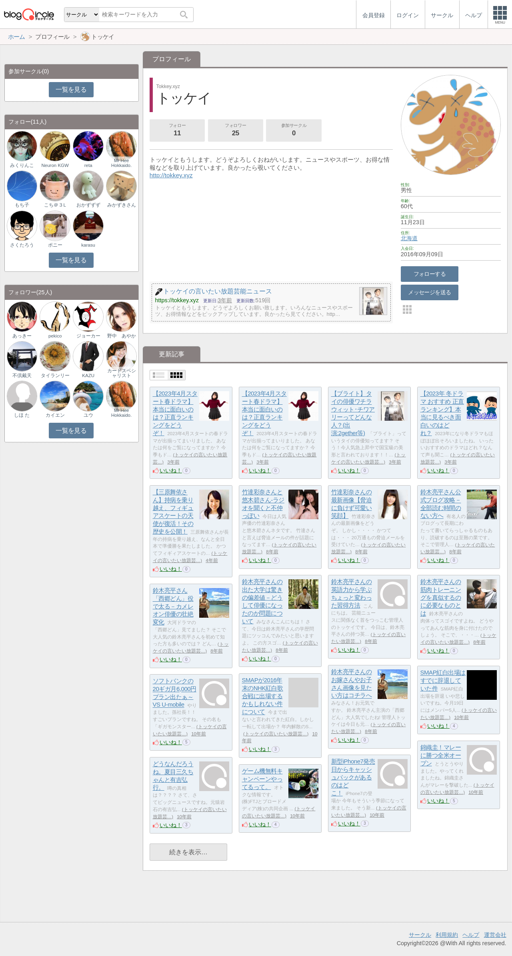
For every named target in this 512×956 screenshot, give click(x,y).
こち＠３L (55, 205)
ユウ (88, 415)
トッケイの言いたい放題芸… (276, 733)
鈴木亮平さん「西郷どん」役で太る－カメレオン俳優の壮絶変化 (173, 606)
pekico (55, 335)
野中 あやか (121, 335)
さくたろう (22, 245)
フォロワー (235, 130)
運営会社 (495, 935)
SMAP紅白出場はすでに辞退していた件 (443, 680)
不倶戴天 (22, 375)
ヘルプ (470, 935)
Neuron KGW (54, 165)
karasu (88, 245)
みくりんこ (22, 165)
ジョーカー (88, 335)
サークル (420, 935)
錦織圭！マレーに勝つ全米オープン (440, 755)
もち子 (22, 205)
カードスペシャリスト (121, 373)
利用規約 (447, 935)
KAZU (88, 375)
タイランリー (55, 375)
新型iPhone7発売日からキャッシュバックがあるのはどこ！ (353, 777)
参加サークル (294, 130)
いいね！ (171, 470)
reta (88, 165)
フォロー (177, 130)
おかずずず (88, 205)
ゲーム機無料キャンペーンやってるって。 (262, 779)
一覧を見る (71, 89)
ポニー (55, 245)
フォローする (430, 274)
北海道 (409, 238)
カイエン (55, 415)
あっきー (22, 335)
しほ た (22, 415)
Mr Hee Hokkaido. (121, 163)
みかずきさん (121, 205)
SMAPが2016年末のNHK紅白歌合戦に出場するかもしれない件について (262, 696)
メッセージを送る (429, 292)
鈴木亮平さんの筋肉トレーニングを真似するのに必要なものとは (440, 597)
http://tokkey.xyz (171, 175)
